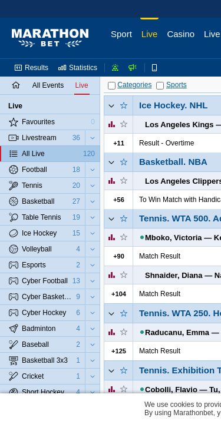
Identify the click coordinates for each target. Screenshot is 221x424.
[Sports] (160, 86)
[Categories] (112, 86)
